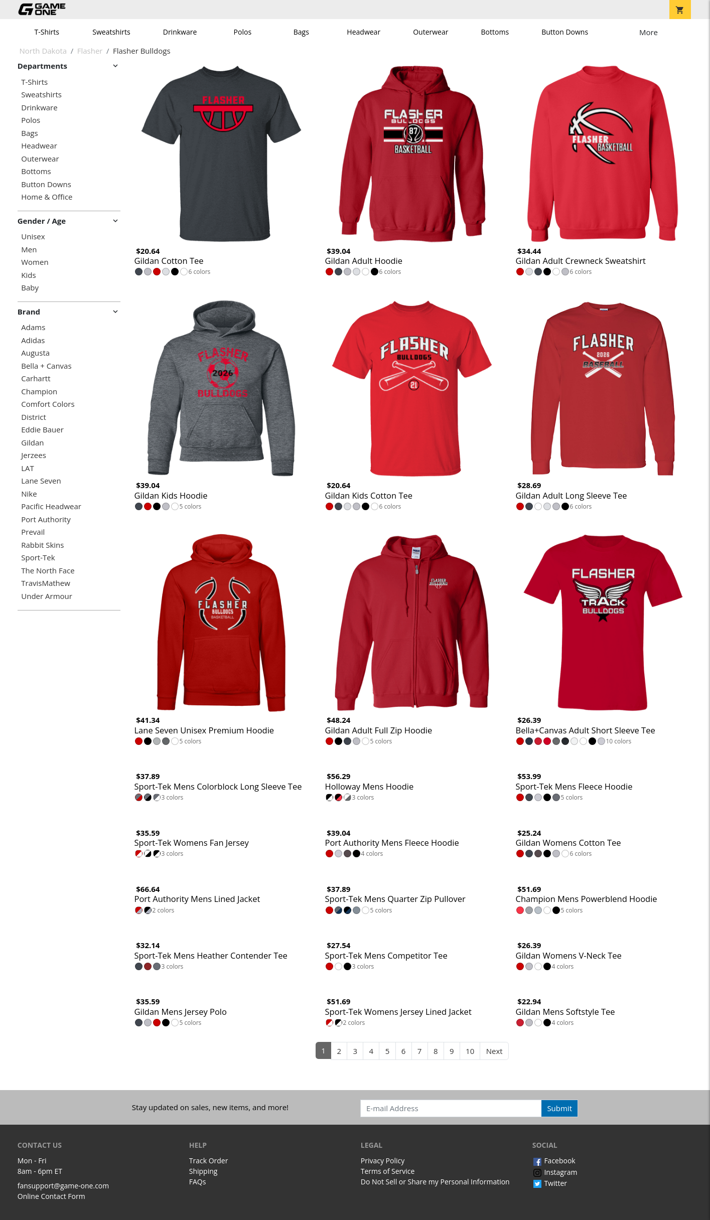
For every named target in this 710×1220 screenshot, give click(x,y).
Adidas (33, 340)
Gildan (32, 442)
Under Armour (46, 596)
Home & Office (46, 197)
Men (29, 249)
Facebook (554, 1160)
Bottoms (495, 32)
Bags (301, 32)
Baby (30, 287)
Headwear (363, 32)
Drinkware (180, 32)
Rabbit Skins (42, 545)
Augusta (35, 353)
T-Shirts (47, 32)
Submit (559, 1108)
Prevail (33, 532)
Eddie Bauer (42, 429)
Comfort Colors (47, 404)
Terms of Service (388, 1171)
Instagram (555, 1172)
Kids (28, 275)
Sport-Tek (38, 557)
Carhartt (35, 378)
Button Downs (564, 32)
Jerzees (33, 455)
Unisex (33, 236)
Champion (39, 391)
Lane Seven (41, 481)
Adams (33, 327)
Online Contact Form (51, 1196)
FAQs (197, 1181)
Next (494, 1051)
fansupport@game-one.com (63, 1185)
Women (34, 262)
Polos (242, 32)
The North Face (47, 570)
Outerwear (430, 32)
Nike (29, 494)
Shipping (203, 1171)
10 (470, 1051)
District (33, 417)
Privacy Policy (382, 1160)
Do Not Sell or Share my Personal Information (435, 1181)
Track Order (208, 1160)
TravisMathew (45, 583)
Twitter (549, 1183)
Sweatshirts (111, 32)
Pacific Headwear (51, 506)
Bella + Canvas (46, 366)
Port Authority (45, 519)
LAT (27, 468)
